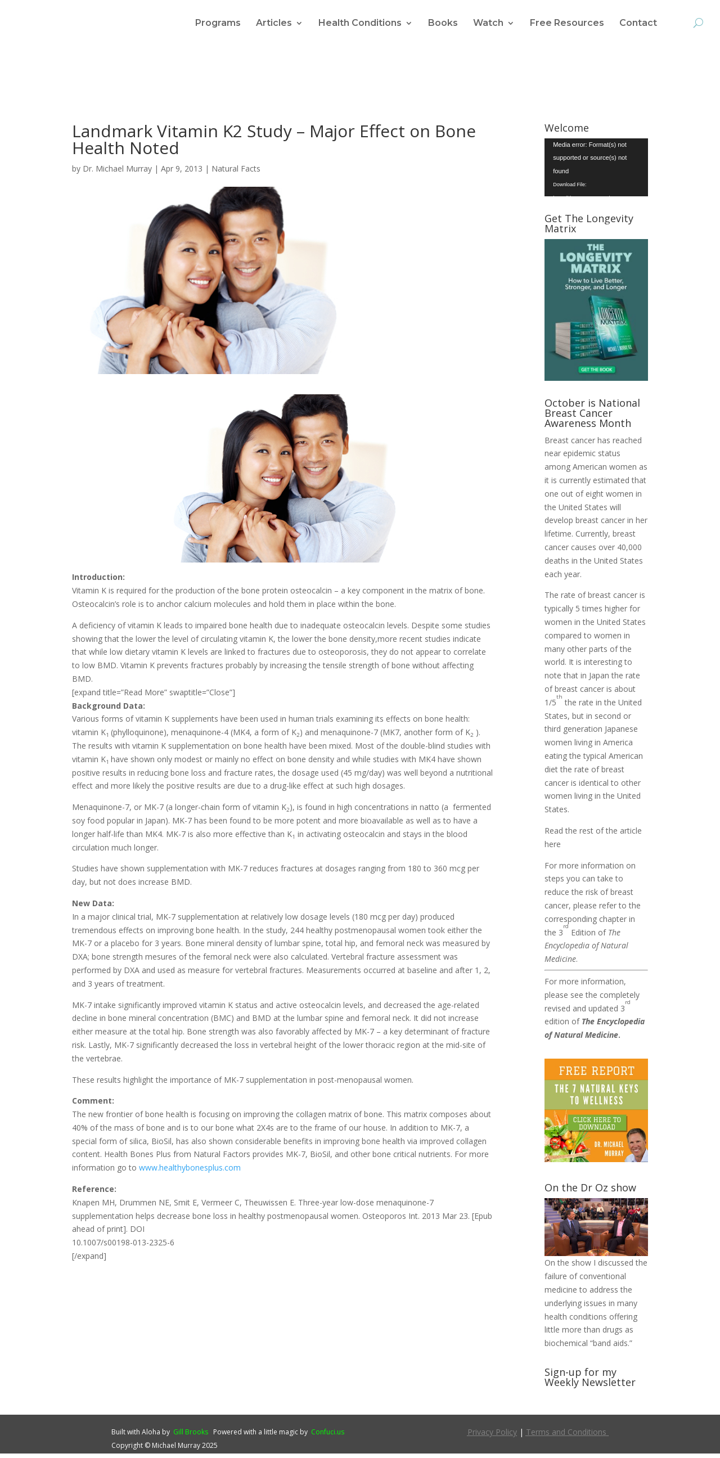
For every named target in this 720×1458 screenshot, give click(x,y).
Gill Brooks (190, 1436)
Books (443, 23)
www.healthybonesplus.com (190, 1172)
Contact (638, 23)
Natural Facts (236, 173)
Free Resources (567, 23)
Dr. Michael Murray (117, 173)
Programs (218, 23)
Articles (274, 23)
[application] (596, 172)
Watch (488, 23)
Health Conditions (360, 23)
